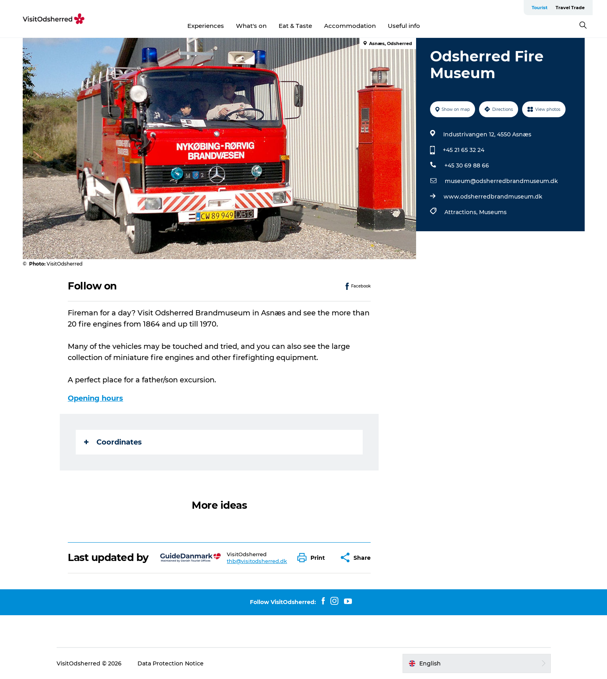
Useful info (404, 26)
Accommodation (350, 26)
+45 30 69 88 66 (466, 165)
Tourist (540, 7)
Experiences (205, 26)
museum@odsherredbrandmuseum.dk (501, 181)
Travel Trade (570, 7)
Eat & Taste (295, 26)
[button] (313, 557)
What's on (251, 26)
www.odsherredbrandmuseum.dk (493, 196)
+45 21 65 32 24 (463, 150)
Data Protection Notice (171, 663)
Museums (493, 212)
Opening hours (95, 398)
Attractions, (461, 212)
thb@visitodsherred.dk (257, 561)
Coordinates (113, 442)
